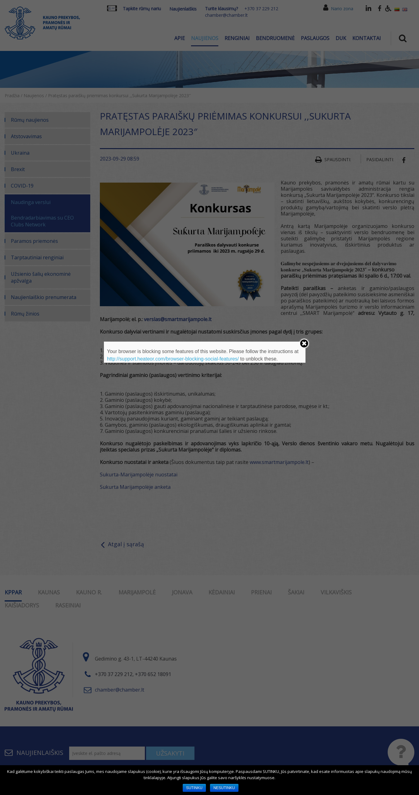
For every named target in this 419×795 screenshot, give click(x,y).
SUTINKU (194, 788)
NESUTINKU (224, 788)
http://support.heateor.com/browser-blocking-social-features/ (173, 358)
